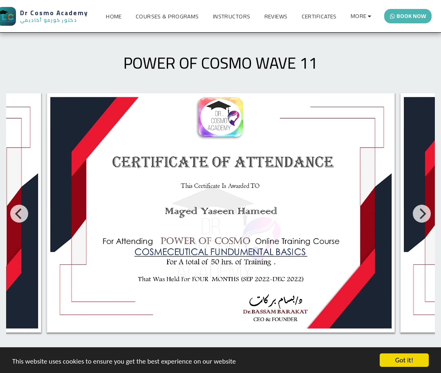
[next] (422, 214)
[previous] (19, 214)
